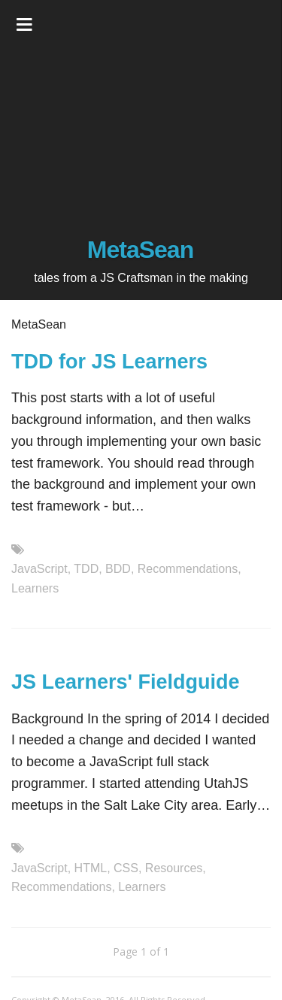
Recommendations (188, 568)
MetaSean (140, 249)
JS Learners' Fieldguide (125, 682)
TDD (86, 568)
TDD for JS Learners (109, 361)
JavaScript (39, 568)
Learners (35, 588)
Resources (173, 868)
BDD (118, 568)
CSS (126, 868)
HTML (91, 868)
